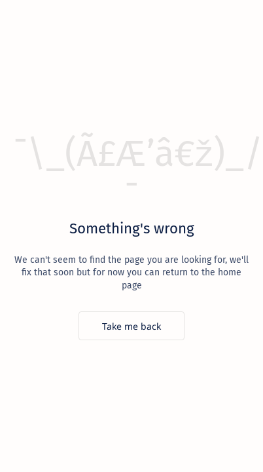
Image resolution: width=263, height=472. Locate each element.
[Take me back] (131, 325)
